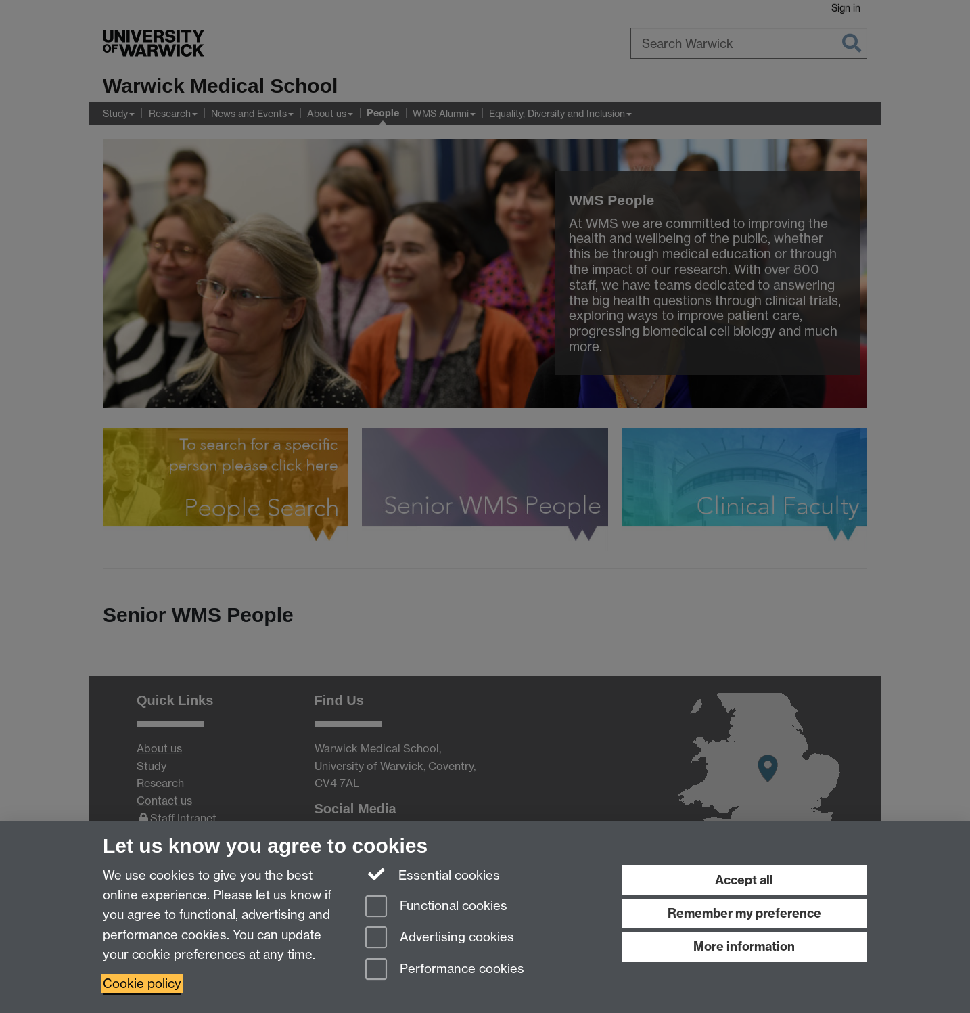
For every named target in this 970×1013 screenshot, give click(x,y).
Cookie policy (142, 983)
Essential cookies (432, 874)
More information (744, 946)
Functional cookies (436, 907)
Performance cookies (444, 970)
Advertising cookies (439, 938)
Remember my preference (744, 913)
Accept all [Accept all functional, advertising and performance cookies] (744, 880)
